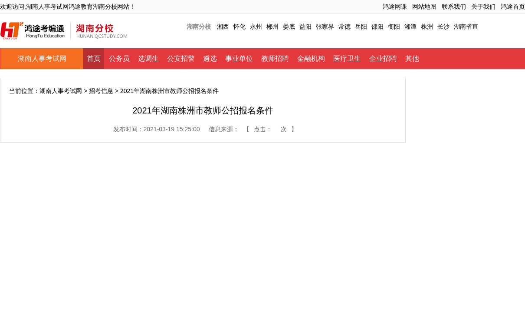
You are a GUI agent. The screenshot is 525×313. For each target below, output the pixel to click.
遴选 (210, 58)
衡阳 (394, 26)
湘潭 (410, 26)
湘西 (223, 26)
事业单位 (239, 58)
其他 (412, 58)
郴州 (272, 26)
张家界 (325, 26)
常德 (344, 26)
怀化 (239, 26)
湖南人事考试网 (42, 58)
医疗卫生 (347, 58)
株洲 (427, 26)
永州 (256, 26)
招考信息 (101, 90)
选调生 (148, 58)
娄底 (289, 26)
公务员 (119, 58)
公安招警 (181, 58)
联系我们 (454, 6)
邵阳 (377, 26)
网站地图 (424, 6)
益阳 (305, 26)
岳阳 (361, 26)
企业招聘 (383, 58)
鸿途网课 (395, 6)
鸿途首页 (513, 6)
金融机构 (311, 58)
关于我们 (483, 6)
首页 (94, 58)
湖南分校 (199, 26)
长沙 (443, 26)
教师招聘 (275, 58)
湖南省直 (466, 26)
